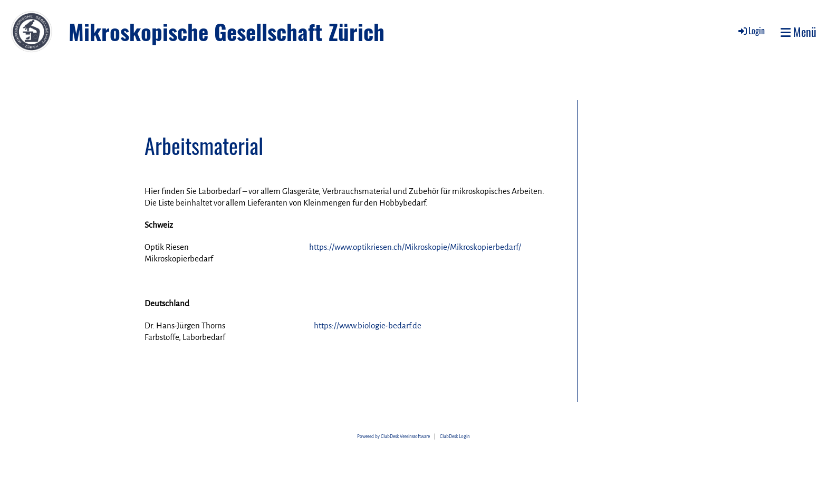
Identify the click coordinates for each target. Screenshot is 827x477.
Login (751, 30)
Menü (798, 32)
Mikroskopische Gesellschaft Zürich (226, 31)
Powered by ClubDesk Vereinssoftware (393, 436)
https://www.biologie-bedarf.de (367, 325)
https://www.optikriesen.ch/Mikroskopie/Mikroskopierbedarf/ (415, 246)
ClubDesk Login (455, 436)
